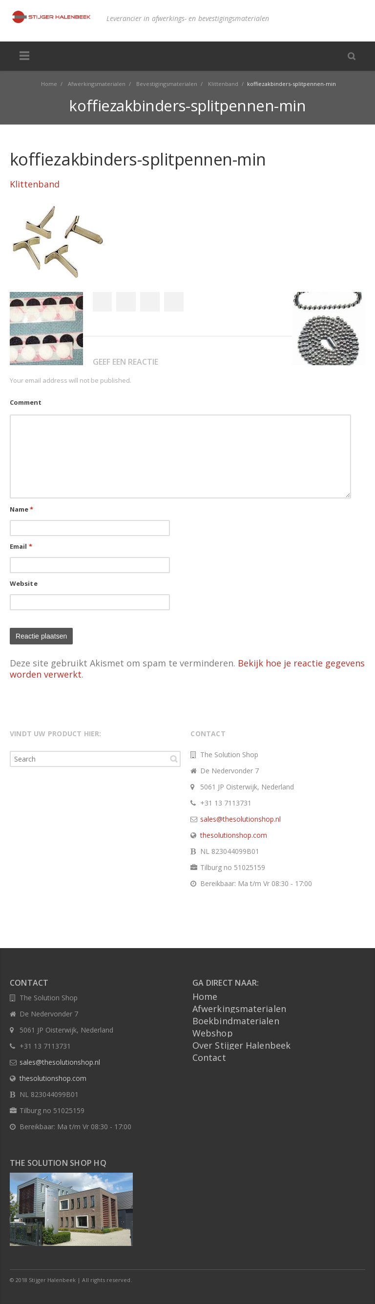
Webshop (212, 1033)
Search (174, 759)
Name (22, 509)
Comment (26, 402)
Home (204, 996)
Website (24, 583)
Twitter (126, 301)
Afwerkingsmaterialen (239, 1008)
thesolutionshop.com (233, 835)
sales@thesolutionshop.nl (240, 819)
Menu (24, 56)
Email (21, 546)
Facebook (102, 301)
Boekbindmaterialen (235, 1021)
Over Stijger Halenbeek (241, 1045)
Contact (209, 1057)
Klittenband (35, 184)
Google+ (150, 301)
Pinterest (174, 301)
